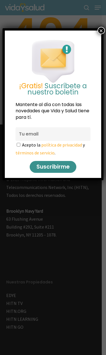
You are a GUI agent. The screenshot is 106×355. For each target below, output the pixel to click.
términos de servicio (35, 153)
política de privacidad (61, 145)
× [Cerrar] (101, 30)
